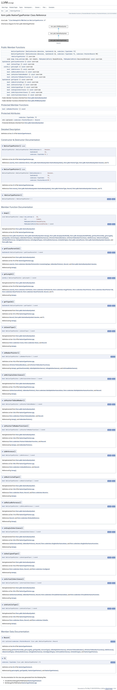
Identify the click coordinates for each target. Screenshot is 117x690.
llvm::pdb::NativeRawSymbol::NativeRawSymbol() (46, 163)
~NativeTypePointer (18, 56)
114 (14, 514)
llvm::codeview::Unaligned (41, 569)
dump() (13, 267)
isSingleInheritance (18, 90)
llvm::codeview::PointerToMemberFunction (23, 441)
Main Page (5, 7)
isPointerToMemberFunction (21, 77)
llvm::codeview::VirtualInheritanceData (54, 595)
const (93, 59)
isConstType (15, 64)
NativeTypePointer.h (24, 133)
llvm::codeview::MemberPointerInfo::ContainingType (32, 264)
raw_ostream (20, 59)
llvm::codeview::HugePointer (62, 290)
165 (14, 540)
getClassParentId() (98, 236)
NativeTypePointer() (90, 652)
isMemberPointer (12, 109)
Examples (51, 7)
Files (45, 7)
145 (14, 617)
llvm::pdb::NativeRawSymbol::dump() (37, 236)
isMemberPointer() (26, 238)
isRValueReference (18, 72)
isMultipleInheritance (19, 92)
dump (12, 59)
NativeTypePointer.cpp (26, 159)
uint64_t (7, 67)
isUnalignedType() (36, 240)
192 (14, 361)
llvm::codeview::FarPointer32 (42, 290)
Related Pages (13, 7)
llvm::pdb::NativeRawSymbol (37, 98)
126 (14, 438)
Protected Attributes (101, 13)
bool (8, 64)
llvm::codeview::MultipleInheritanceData (49, 390)
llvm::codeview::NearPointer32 (12, 292)
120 (14, 412)
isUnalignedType (17, 87)
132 (14, 339)
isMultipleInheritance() (40, 238)
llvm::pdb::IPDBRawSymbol (37, 101)
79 (13, 286)
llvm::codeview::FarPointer (24, 290)
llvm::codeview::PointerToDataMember (22, 416)
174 (14, 387)
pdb (7, 11)
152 (14, 566)
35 (13, 232)
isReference (15, 69)
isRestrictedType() (102, 238)
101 (14, 314)
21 (12, 133)
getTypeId (14, 79)
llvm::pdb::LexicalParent (77, 240)
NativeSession (31, 51)
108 (14, 463)
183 (14, 591)
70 (13, 261)
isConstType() (14, 238)
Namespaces (28, 7)
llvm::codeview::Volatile (40, 620)
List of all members (112, 13)
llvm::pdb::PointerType (71, 163)
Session (41, 51)
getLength (14, 67)
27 (13, 185)
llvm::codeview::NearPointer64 (33, 292)
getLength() (109, 236)
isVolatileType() (63, 240)
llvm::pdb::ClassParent (16, 236)
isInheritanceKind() (15, 390)
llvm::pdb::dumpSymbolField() (60, 236)
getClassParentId (17, 61)
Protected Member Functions (89, 13)
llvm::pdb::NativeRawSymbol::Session (91, 163)
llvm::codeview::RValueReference (28, 518)
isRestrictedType (17, 82)
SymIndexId (49, 51)
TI (74, 51)
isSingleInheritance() (23, 240)
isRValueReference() (8, 240)
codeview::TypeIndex (65, 51)
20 (13, 159)
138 (14, 489)
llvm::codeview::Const (16, 343)
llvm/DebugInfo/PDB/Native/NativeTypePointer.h (27, 20)
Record (37, 120)
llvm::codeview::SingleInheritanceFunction (84, 543)
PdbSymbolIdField (45, 59)
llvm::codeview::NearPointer (82, 290)
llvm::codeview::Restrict (40, 492)
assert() (11, 163)
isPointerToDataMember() (57, 238)
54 (13, 646)
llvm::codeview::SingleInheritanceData (54, 543)
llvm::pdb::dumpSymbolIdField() (80, 236)
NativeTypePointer (15, 11)
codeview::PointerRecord (85, 54)
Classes (38, 7)
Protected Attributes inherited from (22, 123)
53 (13, 667)
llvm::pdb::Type (7, 242)
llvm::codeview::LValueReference (20, 467)
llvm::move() (13, 188)
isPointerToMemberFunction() (77, 238)
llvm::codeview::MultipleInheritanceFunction (78, 390)
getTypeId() (6, 238)
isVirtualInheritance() (50, 240)
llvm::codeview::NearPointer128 (102, 290)
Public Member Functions (75, 13)
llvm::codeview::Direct (22, 163)
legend (58, 43)
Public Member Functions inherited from (24, 98)
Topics (21, 7)
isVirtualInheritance (19, 95)
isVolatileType (16, 85)
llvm (2, 11)
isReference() (91, 238)
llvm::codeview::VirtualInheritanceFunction (85, 595)
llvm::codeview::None (31, 343)
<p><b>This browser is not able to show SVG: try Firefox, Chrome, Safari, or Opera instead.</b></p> (58, 33)
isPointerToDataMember (19, 74)
